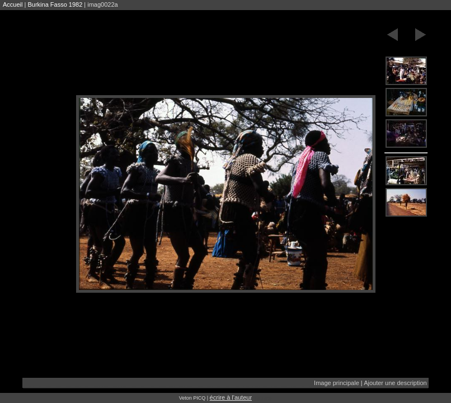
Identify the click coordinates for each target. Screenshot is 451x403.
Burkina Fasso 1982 (54, 4)
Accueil (12, 4)
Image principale (336, 382)
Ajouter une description (395, 382)
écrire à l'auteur (231, 397)
